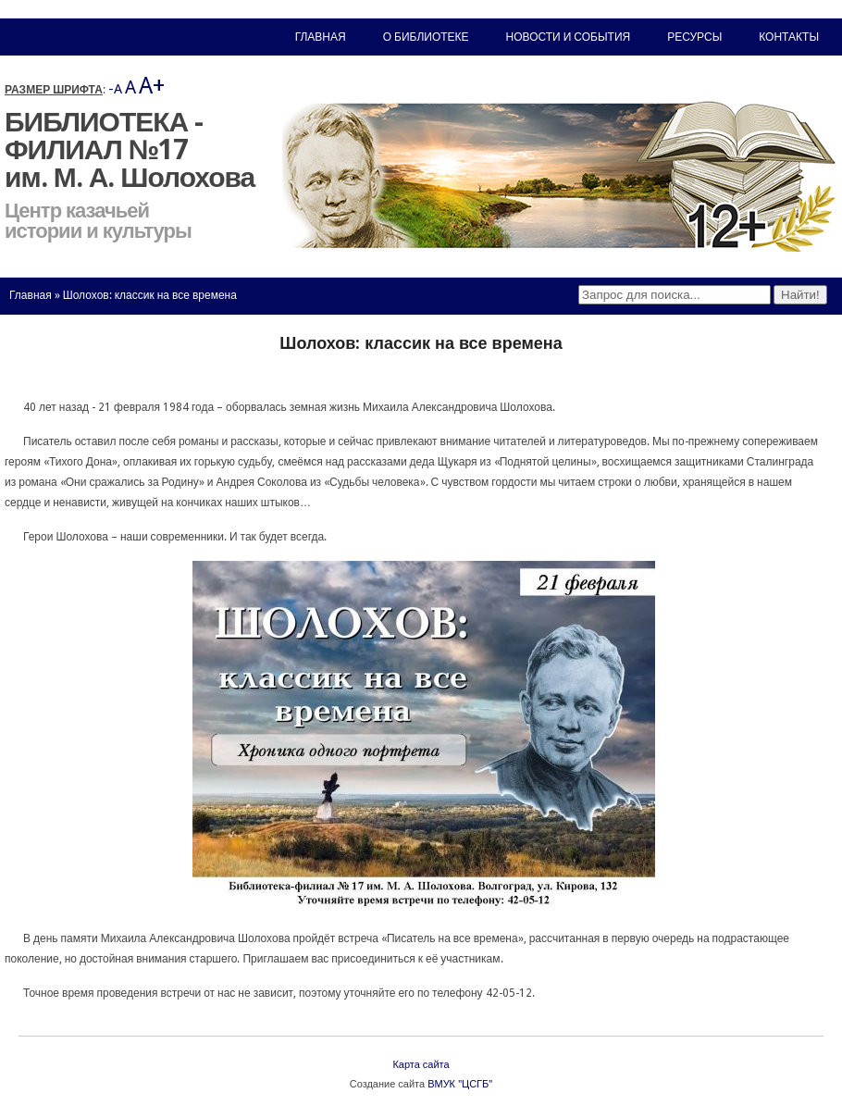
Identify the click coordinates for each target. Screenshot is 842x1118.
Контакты (789, 37)
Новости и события (568, 37)
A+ (152, 85)
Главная (30, 295)
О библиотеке (426, 37)
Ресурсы (694, 37)
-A (115, 89)
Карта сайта (420, 1065)
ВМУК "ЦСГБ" (459, 1084)
